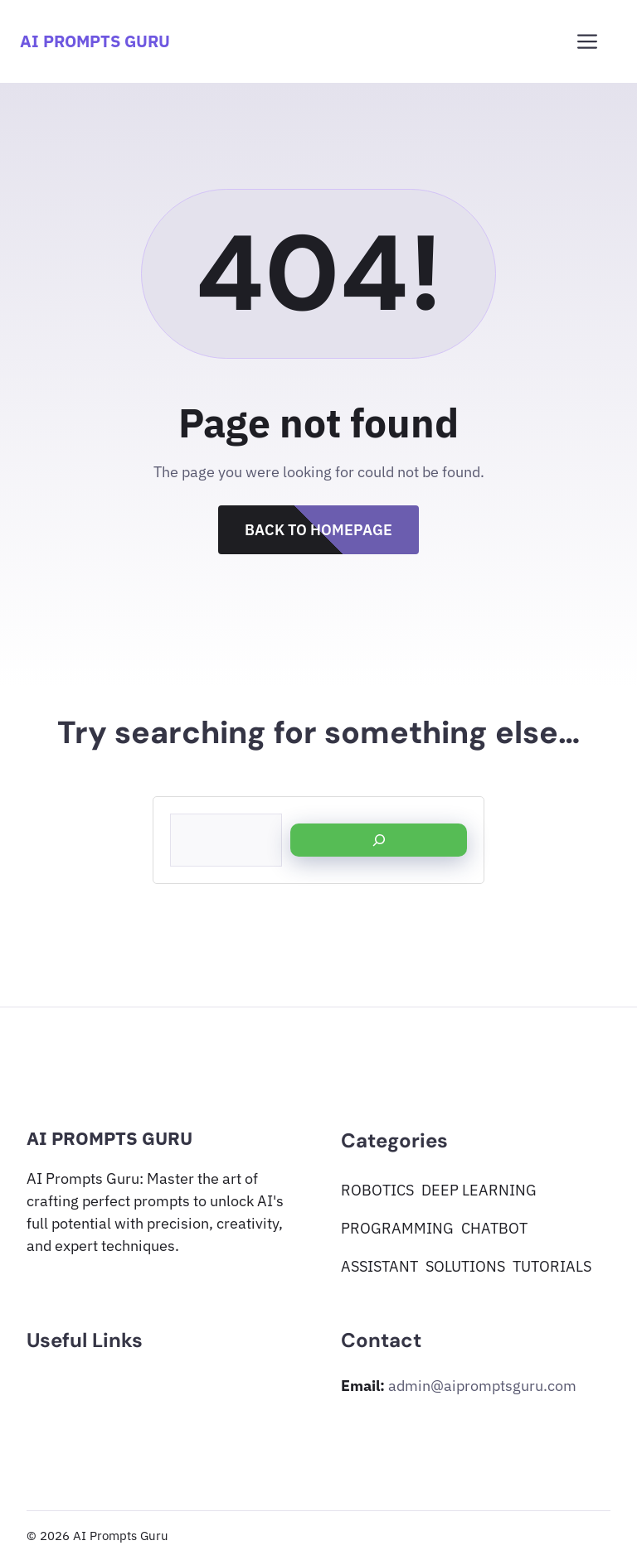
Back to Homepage (318, 529)
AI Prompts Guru (95, 41)
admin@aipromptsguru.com (482, 1385)
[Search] (378, 840)
